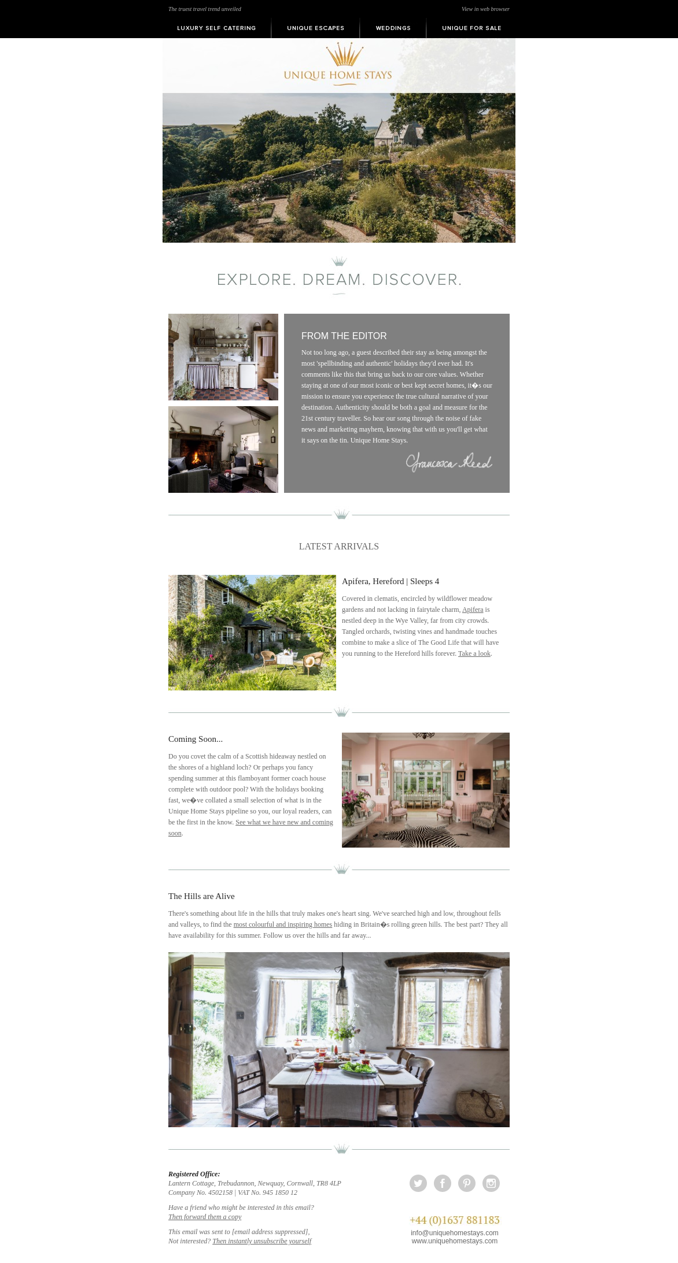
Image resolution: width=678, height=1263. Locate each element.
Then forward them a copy (204, 1217)
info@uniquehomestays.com (455, 1233)
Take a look (474, 653)
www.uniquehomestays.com (455, 1241)
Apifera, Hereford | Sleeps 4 (390, 581)
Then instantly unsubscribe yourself (261, 1241)
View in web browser (486, 9)
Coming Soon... (195, 739)
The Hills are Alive (201, 896)
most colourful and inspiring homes (283, 924)
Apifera (473, 610)
